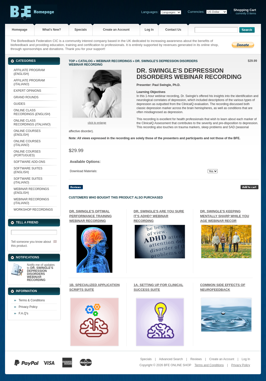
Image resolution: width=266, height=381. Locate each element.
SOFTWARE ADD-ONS (29, 162)
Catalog (85, 61)
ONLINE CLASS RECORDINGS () (32, 112)
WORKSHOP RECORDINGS (33, 209)
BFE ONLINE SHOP (177, 365)
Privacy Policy (28, 307)
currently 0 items (245, 12)
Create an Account (116, 29)
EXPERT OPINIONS (27, 90)
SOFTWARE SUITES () (28, 170)
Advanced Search (171, 359)
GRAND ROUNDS (26, 97)
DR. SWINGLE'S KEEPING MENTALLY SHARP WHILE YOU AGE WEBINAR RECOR (224, 216)
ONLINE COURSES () (27, 132)
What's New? (51, 29)
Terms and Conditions (209, 365)
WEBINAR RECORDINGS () (31, 191)
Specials (81, 29)
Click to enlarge (97, 122)
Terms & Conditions (32, 300)
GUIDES (19, 104)
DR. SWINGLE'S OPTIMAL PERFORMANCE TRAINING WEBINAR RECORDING (90, 216)
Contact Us (173, 29)
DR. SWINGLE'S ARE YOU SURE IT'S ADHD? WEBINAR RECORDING (159, 216)
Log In (149, 29)
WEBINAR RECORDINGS (114, 61)
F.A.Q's (23, 313)
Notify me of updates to (41, 272)
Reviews (196, 359)
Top (72, 61)
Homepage (19, 29)
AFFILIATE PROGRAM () (29, 72)
